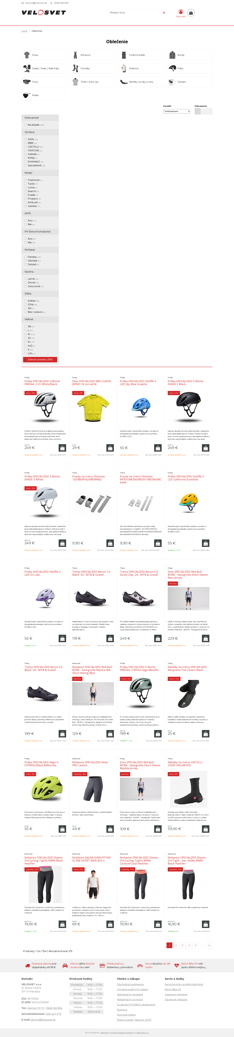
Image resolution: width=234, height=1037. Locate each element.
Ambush (34, 202)
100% (33, 139)
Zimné (33, 282)
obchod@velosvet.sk (36, 3)
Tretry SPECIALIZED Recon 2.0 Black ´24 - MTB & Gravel (43, 668)
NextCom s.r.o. (143, 1032)
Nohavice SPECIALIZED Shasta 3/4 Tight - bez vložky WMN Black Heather (187, 860)
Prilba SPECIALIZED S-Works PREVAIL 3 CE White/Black (42, 382)
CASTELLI (35, 146)
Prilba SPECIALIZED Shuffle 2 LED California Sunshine (186, 478)
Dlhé (32, 304)
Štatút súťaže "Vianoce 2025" (134, 1020)
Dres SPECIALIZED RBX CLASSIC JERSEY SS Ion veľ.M (91, 382)
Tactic (33, 183)
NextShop (104, 1032)
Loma (32, 187)
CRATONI (35, 150)
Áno (32, 220)
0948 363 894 (61, 3)
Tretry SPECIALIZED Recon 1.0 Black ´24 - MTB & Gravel (91, 573)
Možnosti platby (126, 1014)
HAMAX (34, 154)
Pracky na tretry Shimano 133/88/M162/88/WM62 (88, 478)
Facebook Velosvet (176, 999)
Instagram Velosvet (176, 994)
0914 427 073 (53, 1014)
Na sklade (36, 124)
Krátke (34, 300)
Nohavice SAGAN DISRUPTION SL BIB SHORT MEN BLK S (91, 859)
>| (209, 945)
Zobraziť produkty (40, 359)
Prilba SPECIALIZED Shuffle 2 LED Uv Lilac (42, 573)
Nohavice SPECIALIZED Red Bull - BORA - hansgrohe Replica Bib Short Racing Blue (93, 670)
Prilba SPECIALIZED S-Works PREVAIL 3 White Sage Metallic (139, 668)
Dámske (34, 260)
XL (31, 341)
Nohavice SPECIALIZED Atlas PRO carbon (90, 763)
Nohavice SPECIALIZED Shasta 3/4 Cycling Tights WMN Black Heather (43, 860)
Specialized (37, 165)
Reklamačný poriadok (130, 994)
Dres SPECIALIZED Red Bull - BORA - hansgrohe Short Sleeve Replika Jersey (140, 765)
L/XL (32, 353)
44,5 (31, 345)
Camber (34, 206)
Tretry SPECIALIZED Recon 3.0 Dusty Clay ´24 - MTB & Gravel (139, 573)
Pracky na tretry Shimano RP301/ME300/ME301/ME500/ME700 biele (142, 479)
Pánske (34, 257)
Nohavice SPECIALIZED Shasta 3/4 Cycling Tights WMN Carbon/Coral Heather (139, 860)
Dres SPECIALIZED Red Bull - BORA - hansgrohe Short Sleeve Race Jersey (188, 574)
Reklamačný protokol (130, 999)
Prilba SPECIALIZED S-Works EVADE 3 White (42, 478)
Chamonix (35, 180)
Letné (33, 278)
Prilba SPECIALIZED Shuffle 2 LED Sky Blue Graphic (138, 382)
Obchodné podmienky (130, 984)
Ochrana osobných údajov (132, 989)
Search (33, 191)
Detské (33, 264)
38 (31, 326)
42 (31, 338)
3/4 (31, 308)
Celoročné (36, 286)
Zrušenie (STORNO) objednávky (136, 1004)
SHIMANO (36, 161)
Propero (34, 198)
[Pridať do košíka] (62, 448)
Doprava (122, 1009)
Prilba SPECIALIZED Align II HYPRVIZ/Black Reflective (41, 763)
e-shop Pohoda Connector (122, 1032)
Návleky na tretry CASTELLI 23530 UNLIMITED (185, 763)
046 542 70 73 (35, 1008)
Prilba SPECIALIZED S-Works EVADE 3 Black (185, 382)
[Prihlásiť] (180, 13)
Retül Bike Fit (173, 989)
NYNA (33, 158)
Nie (31, 224)
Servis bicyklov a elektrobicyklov (184, 984)
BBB (32, 143)
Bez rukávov (37, 312)
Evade (33, 195)
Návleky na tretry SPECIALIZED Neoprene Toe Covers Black (187, 668)
